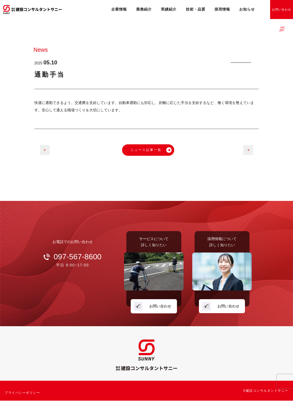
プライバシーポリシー (22, 395)
